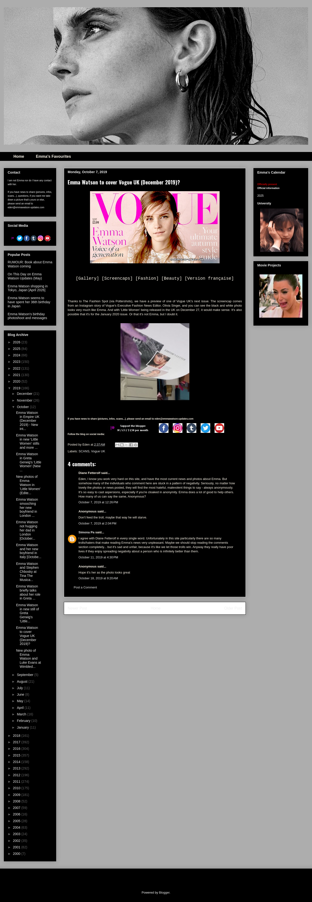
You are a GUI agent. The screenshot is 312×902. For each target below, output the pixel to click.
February (24, 721)
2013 (17, 768)
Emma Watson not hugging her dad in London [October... (27, 530)
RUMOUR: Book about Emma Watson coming (30, 264)
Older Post (233, 608)
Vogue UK (98, 451)
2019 (17, 388)
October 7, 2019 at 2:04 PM (97, 523)
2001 (17, 847)
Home (18, 156)
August (22, 681)
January (23, 727)
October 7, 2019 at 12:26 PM (98, 502)
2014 (17, 762)
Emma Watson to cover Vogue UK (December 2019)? (27, 636)
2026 (17, 342)
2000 (17, 854)
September (25, 675)
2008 (17, 801)
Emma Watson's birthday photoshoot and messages (27, 316)
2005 (17, 821)
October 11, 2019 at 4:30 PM (98, 557)
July (20, 688)
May (20, 701)
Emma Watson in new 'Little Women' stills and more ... (27, 441)
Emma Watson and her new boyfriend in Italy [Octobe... (28, 551)
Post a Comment (85, 587)
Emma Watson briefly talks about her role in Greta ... (28, 592)
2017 (17, 742)
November (25, 400)
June (21, 694)
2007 (17, 808)
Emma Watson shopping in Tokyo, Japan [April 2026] (28, 288)
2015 (17, 755)
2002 (17, 841)
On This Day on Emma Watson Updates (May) (25, 276)
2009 (17, 795)
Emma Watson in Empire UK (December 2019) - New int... (27, 421)
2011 (17, 781)
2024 (17, 355)
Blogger (164, 892)
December (25, 394)
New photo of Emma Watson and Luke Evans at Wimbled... (28, 659)
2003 (17, 834)
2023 (17, 362)
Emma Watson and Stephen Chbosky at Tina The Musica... (27, 572)
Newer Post (77, 608)
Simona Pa (86, 532)
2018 (17, 736)
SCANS (84, 451)
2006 (17, 814)
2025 (17, 349)
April (20, 708)
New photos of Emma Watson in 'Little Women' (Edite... (28, 485)
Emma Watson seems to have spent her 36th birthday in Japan (29, 302)
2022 (17, 368)
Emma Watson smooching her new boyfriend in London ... (27, 507)
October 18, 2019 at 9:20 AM (98, 578)
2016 (17, 749)
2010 (17, 788)
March (22, 714)
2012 (17, 775)
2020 (17, 381)
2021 (17, 375)
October (23, 407)
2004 (17, 827)
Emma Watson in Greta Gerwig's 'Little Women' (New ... (28, 462)
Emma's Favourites (53, 156)
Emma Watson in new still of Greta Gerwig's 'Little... (27, 613)
